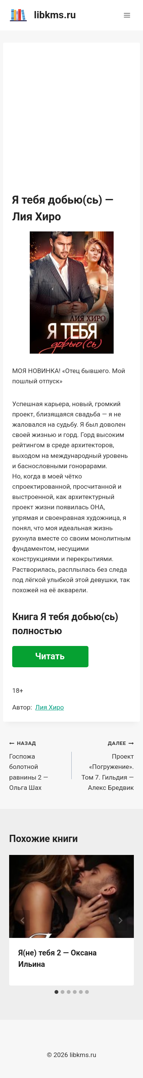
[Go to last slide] (23, 920)
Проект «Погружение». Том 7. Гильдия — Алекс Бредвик (106, 764)
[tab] (56, 992)
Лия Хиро (49, 707)
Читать (49, 656)
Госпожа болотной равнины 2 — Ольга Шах (37, 764)
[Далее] (120, 920)
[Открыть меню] (127, 15)
